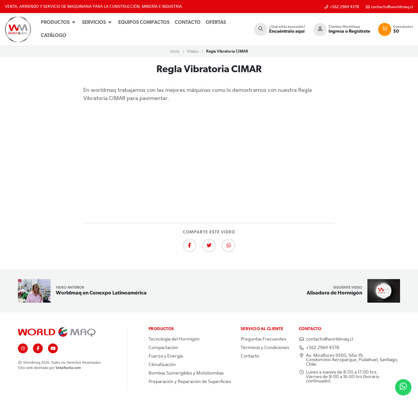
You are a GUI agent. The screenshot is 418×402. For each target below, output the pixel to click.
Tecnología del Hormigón (174, 339)
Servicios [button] (97, 22)
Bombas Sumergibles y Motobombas (186, 373)
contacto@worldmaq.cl (389, 7)
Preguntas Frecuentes (263, 339)
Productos (59, 22)
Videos (193, 51)
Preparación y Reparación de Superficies (190, 381)
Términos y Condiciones (265, 347)
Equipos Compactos (143, 22)
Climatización (162, 364)
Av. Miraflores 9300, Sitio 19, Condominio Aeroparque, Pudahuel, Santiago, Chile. (348, 360)
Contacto (188, 22)
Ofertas (216, 22)
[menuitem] (59, 22)
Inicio (175, 51)
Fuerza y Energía (166, 356)
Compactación (163, 347)
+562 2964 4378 (341, 7)
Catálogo (53, 35)
